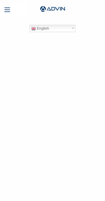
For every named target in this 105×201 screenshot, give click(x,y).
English (40, 28)
